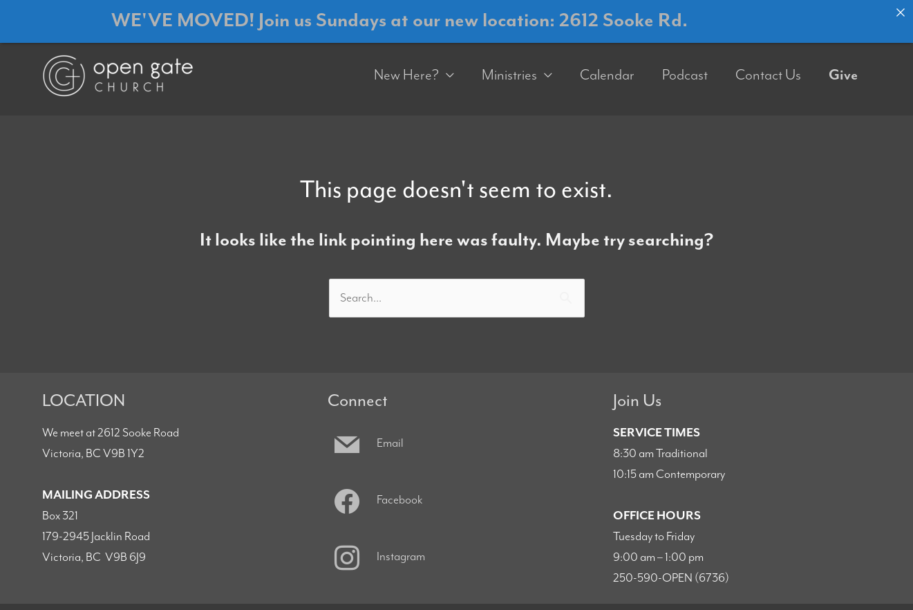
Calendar (607, 66)
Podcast (685, 66)
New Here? (406, 66)
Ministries (509, 66)
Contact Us (768, 66)
